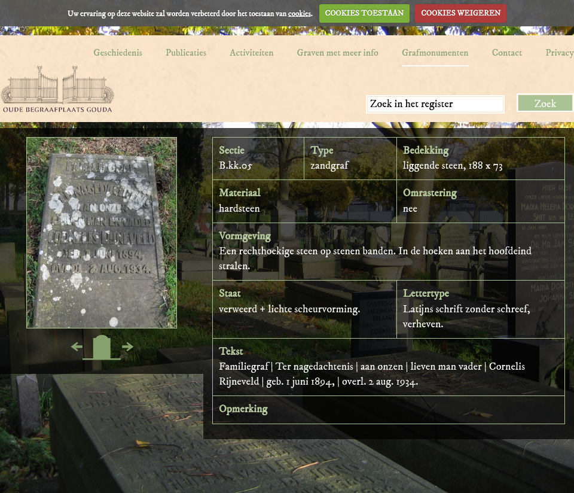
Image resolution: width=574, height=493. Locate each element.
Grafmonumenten (435, 53)
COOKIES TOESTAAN (364, 13)
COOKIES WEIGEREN (460, 13)
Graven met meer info (337, 53)
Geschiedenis (117, 53)
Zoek (546, 104)
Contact (507, 53)
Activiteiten (251, 53)
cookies (299, 13)
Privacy (559, 53)
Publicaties (186, 53)
